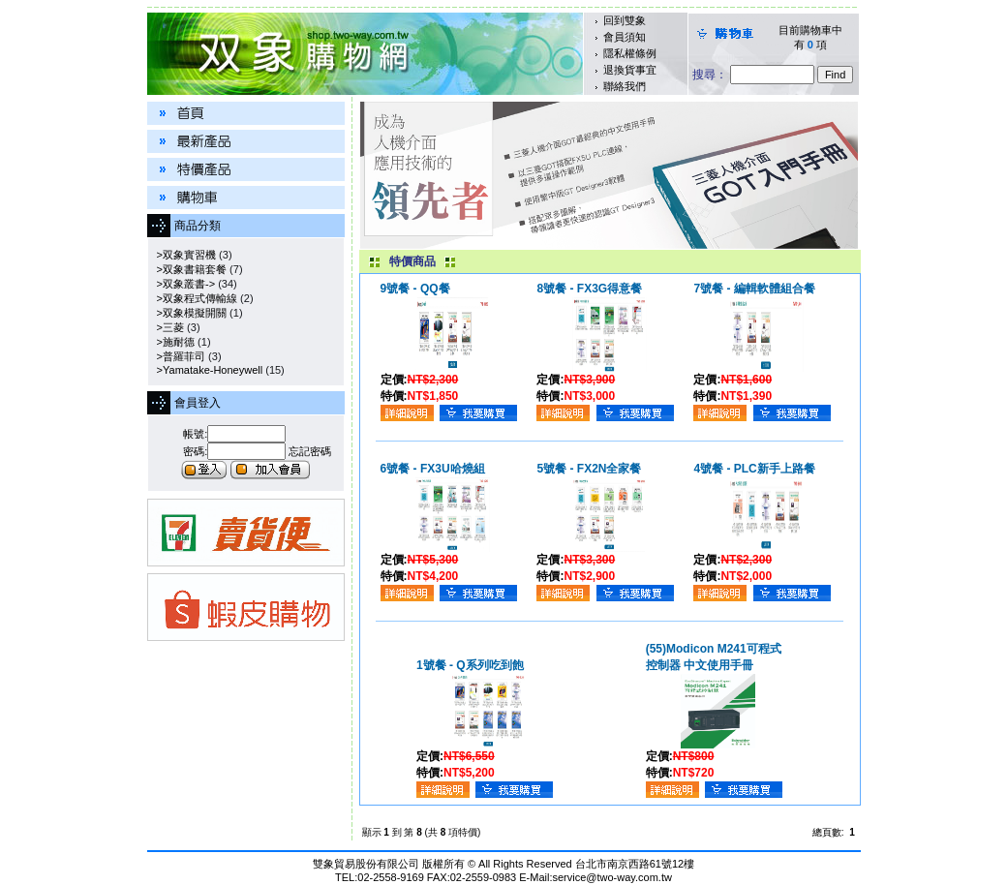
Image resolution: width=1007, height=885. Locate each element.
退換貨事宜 (629, 70)
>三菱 (168, 327)
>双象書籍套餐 (189, 269)
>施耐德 (173, 342)
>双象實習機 (184, 254)
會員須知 (624, 37)
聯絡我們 (624, 86)
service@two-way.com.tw (611, 877)
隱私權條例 (629, 53)
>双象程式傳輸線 (194, 298)
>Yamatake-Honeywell (207, 370)
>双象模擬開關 (189, 313)
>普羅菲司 (178, 356)
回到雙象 (624, 20)
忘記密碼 (310, 451)
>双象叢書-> (183, 284)
